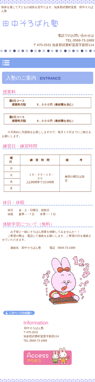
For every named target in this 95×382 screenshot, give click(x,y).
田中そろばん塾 (47, 24)
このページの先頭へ (19, 313)
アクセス (48, 356)
